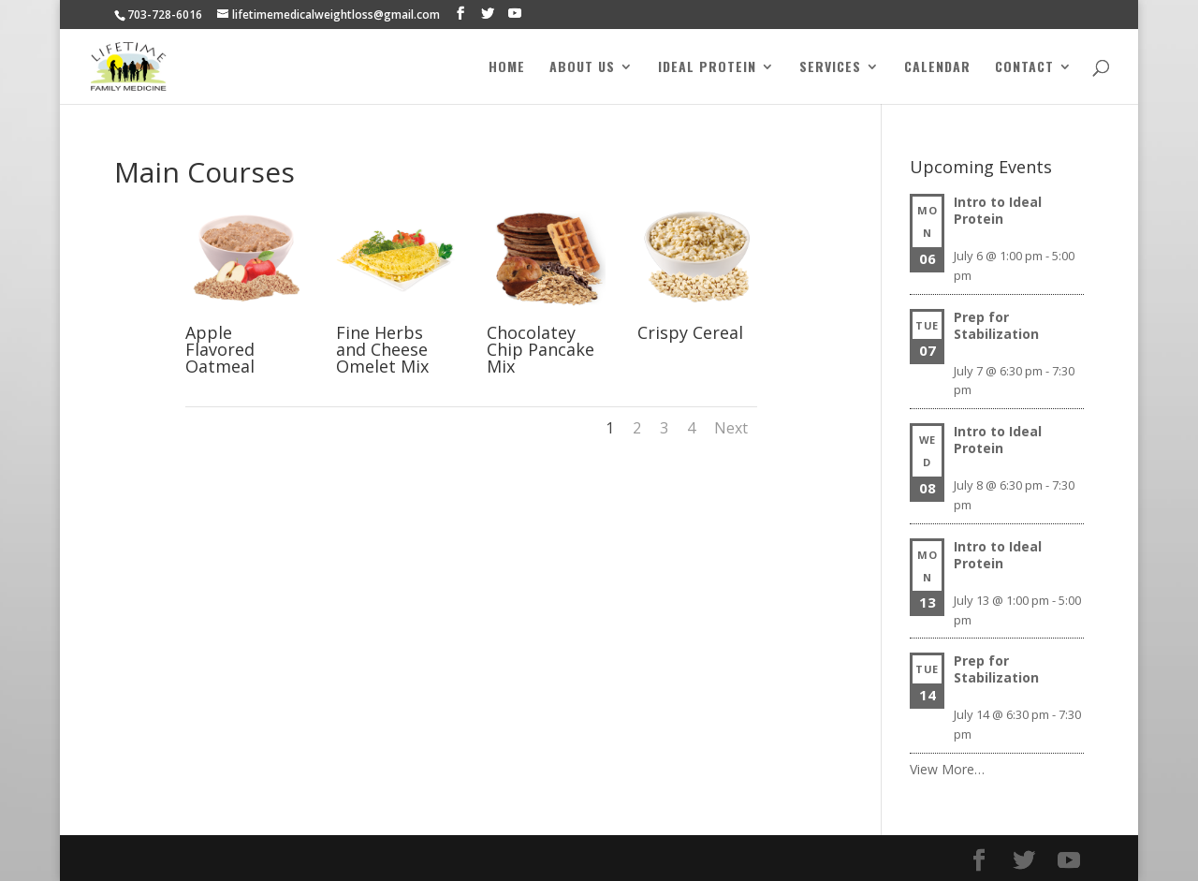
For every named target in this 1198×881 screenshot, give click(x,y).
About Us (582, 68)
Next (731, 428)
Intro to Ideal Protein (998, 210)
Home (507, 68)
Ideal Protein (707, 68)
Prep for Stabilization (996, 325)
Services (830, 68)
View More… (947, 769)
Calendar (937, 68)
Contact (1024, 68)
